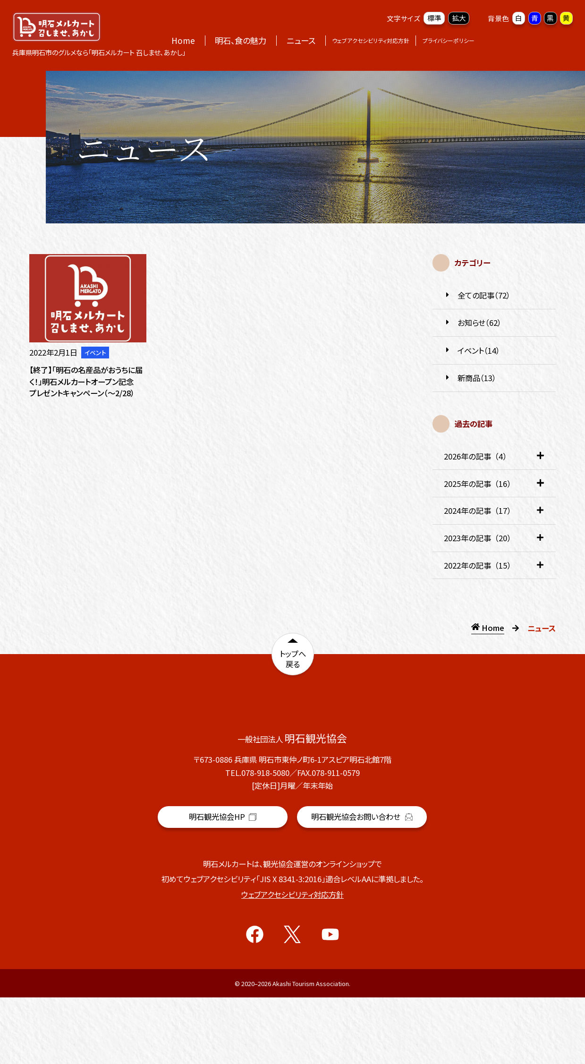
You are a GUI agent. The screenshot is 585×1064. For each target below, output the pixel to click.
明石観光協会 (223, 885)
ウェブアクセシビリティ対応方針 (370, 40)
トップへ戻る (293, 661)
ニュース (301, 40)
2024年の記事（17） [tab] (494, 514)
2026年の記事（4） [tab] (494, 460)
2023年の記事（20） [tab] (494, 542)
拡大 (459, 18)
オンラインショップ (526, 40)
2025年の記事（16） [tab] (494, 487)
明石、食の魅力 (240, 40)
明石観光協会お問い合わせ (362, 883)
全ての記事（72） (477, 295)
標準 (434, 18)
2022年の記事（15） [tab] (494, 569)
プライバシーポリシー (449, 40)
